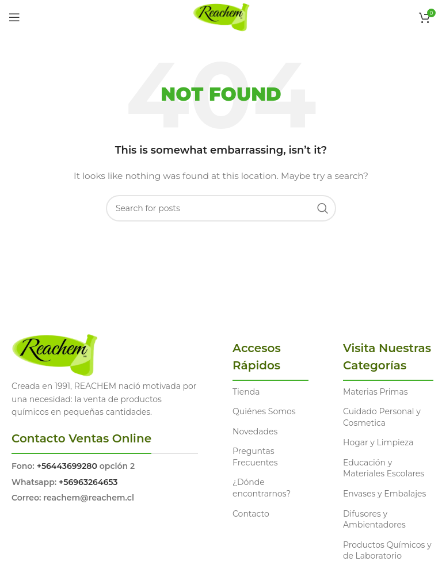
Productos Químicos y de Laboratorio (387, 551)
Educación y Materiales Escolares (383, 468)
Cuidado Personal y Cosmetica (382, 417)
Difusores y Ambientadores (374, 519)
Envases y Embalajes (384, 493)
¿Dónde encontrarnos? (262, 488)
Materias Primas (375, 392)
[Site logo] (221, 17)
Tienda (246, 392)
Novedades (255, 431)
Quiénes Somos (264, 411)
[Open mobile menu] (14, 17)
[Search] (221, 208)
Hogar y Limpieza (378, 442)
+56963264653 (88, 482)
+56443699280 (67, 466)
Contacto (251, 514)
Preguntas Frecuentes (255, 457)
